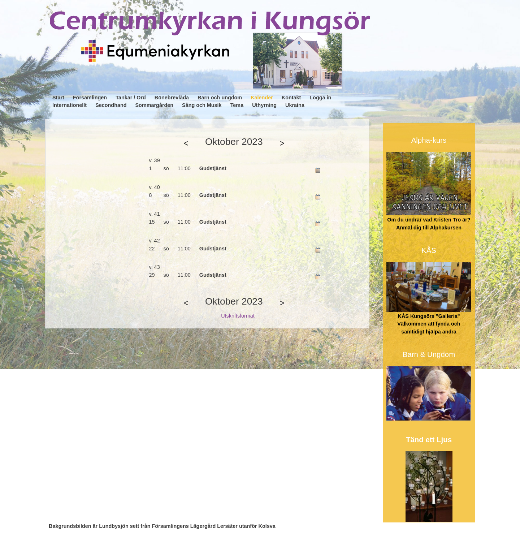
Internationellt (69, 105)
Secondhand (110, 105)
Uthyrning (264, 105)
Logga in (320, 97)
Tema (237, 105)
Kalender (262, 97)
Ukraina (294, 105)
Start (58, 97)
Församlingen (90, 97)
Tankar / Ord (131, 97)
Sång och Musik (202, 105)
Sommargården (154, 105)
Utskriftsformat (238, 316)
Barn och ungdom (220, 97)
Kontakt (291, 97)
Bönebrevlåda (172, 97)
